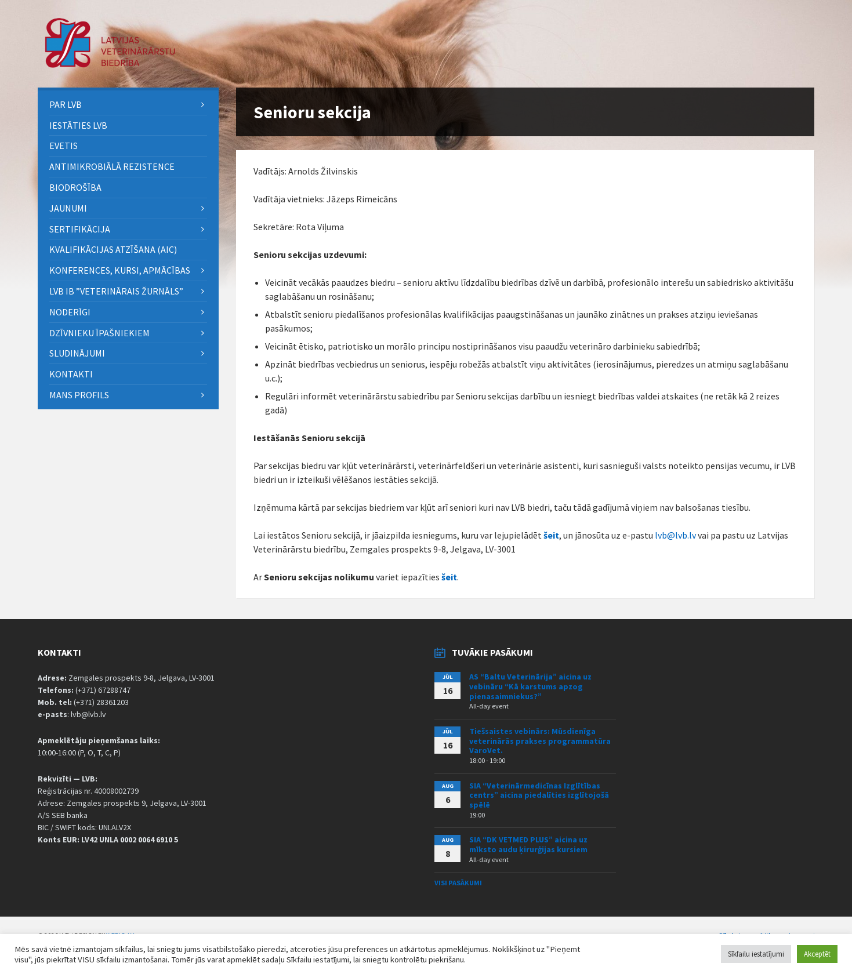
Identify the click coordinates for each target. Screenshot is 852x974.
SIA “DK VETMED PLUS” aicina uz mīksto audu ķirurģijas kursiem (528, 844)
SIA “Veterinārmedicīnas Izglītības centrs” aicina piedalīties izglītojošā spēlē (539, 795)
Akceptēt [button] (817, 954)
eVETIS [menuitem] (63, 145)
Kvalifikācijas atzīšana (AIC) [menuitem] (113, 249)
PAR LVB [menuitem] (65, 104)
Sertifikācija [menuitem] (79, 229)
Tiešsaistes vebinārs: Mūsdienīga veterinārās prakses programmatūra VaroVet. (540, 741)
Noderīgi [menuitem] (69, 312)
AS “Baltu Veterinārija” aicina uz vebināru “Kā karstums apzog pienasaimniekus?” (530, 686)
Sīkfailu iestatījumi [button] (756, 954)
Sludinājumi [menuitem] (77, 353)
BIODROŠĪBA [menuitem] (76, 187)
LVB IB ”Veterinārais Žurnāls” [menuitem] (116, 291)
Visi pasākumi (458, 882)
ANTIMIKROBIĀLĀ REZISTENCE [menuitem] (112, 166)
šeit (551, 535)
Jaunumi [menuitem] (68, 208)
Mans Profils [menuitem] (79, 395)
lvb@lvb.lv (675, 535)
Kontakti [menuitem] (71, 374)
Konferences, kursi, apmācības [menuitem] (119, 270)
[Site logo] (110, 64)
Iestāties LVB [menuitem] (78, 125)
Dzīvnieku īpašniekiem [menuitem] (99, 333)
